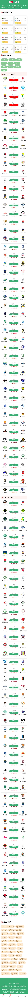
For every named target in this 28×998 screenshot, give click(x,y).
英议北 (24, 959)
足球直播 (8, 5)
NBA (12, 969)
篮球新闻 (20, 7)
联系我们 (17, 983)
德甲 (17, 63)
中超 (10, 66)
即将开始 (14, 113)
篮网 (5, 948)
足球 (3, 995)
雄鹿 (5, 937)
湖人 (20, 937)
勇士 (12, 930)
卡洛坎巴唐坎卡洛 (9, 926)
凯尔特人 (6, 959)
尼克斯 (13, 944)
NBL (4, 70)
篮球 (21, 948)
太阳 (12, 937)
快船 (5, 941)
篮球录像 (25, 5)
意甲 (10, 63)
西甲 (4, 63)
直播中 (14, 79)
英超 (19, 59)
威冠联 (15, 973)
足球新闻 (14, 7)
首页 (3, 5)
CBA (20, 969)
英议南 (23, 962)
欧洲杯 (12, 59)
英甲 (12, 955)
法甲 (4, 66)
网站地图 (14, 983)
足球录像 (20, 5)
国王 (20, 930)
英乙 (20, 955)
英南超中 (6, 973)
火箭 (5, 930)
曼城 (20, 941)
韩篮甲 (17, 66)
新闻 (24, 995)
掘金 (21, 944)
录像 (17, 995)
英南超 (6, 962)
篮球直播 (14, 5)
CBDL (23, 973)
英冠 (14, 966)
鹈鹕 (12, 941)
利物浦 (6, 966)
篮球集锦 (8, 7)
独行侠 (13, 948)
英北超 (14, 962)
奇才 (14, 933)
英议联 (15, 959)
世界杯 (4, 59)
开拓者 (21, 933)
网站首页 (10, 983)
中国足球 (21, 926)
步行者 (6, 933)
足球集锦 (3, 7)
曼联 (5, 944)
